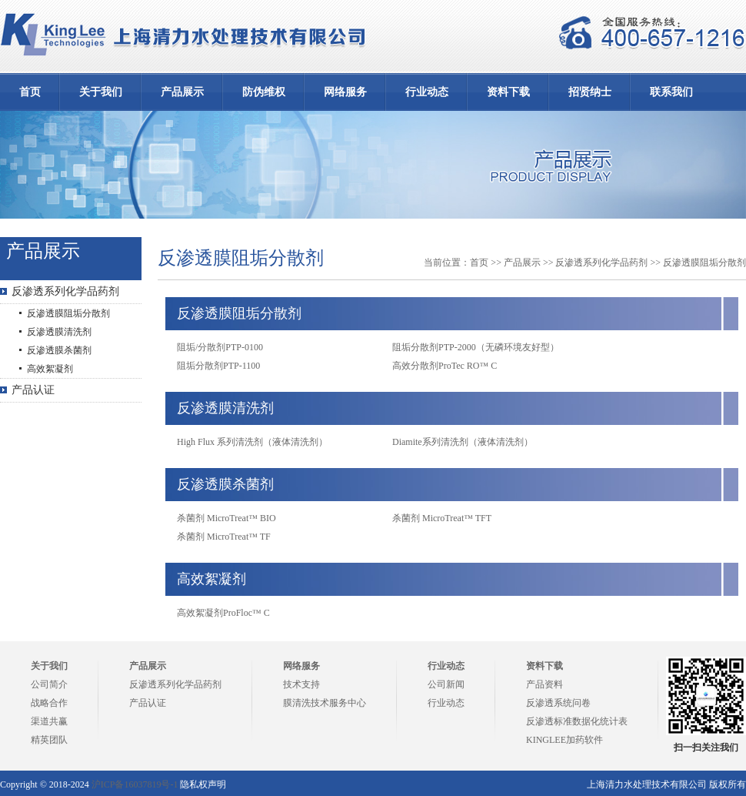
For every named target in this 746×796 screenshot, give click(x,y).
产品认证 (33, 390)
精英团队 (49, 739)
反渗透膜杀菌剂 (59, 350)
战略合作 (49, 702)
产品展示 (182, 92)
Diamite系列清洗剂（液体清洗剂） (462, 441)
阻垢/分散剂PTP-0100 (220, 347)
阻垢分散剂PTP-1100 (218, 365)
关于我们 (100, 92)
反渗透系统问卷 (558, 702)
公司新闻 (446, 684)
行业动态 (426, 92)
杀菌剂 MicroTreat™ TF (224, 536)
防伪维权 (263, 92)
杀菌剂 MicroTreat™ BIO (226, 518)
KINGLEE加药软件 (564, 739)
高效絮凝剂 (50, 368)
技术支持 (301, 684)
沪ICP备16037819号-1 (135, 784)
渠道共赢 (49, 721)
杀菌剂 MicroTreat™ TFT (441, 518)
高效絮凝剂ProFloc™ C (223, 612)
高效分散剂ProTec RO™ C (444, 365)
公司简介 (49, 684)
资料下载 (508, 92)
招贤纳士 (589, 92)
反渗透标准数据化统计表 (577, 721)
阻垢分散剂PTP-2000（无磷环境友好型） (475, 347)
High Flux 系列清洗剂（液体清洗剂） (252, 441)
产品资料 (544, 684)
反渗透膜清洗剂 (59, 331)
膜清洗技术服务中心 (324, 702)
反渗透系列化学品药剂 (65, 291)
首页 (30, 92)
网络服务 (345, 92)
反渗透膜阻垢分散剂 (68, 313)
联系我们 (671, 92)
